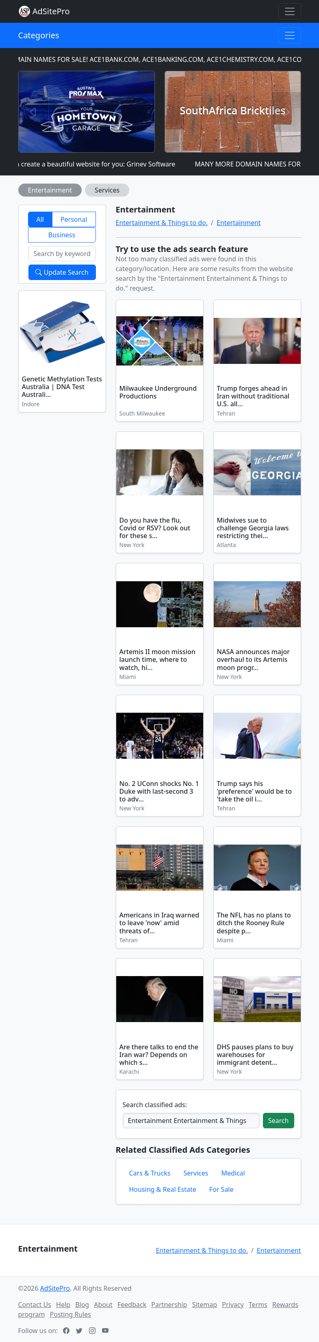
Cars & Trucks (150, 1173)
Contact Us (34, 1304)
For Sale (221, 1189)
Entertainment (50, 190)
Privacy (232, 1304)
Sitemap (204, 1304)
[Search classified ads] (191, 1120)
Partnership (169, 1304)
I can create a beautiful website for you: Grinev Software (94, 164)
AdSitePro (51, 11)
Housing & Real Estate (162, 1189)
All (39, 219)
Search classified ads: (155, 1104)
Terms (258, 1304)
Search (278, 1120)
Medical (233, 1173)
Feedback (131, 1304)
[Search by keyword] (62, 253)
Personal (74, 219)
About (103, 1304)
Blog (82, 1304)
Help (63, 1304)
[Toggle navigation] (289, 11)
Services (107, 190)
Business (61, 234)
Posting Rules (70, 1314)
